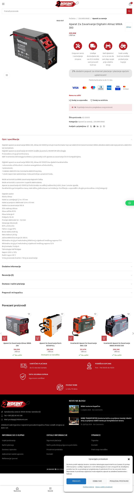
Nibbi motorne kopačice (90, 406)
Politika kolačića (88, 487)
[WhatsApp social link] (100, 127)
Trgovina (94, 440)
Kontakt (50, 454)
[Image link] (15, 403)
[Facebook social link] (87, 127)
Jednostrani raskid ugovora (12, 454)
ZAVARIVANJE (84, 18)
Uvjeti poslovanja (8, 440)
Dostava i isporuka (9, 449)
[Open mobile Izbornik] (3, 4)
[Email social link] (94, 127)
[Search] (67, 11)
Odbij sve (97, 481)
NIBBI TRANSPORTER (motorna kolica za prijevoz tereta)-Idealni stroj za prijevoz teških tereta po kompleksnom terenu (106, 419)
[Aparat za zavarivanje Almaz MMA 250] (17, 325)
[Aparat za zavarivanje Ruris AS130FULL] (50, 325)
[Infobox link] (34, 366)
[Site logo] (67, 3)
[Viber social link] (104, 127)
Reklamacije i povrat (10, 458)
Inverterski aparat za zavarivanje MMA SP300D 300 (117, 344)
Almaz (128, 27)
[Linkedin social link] (97, 127)
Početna (72, 18)
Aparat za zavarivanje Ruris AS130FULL (50, 344)
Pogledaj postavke (119, 481)
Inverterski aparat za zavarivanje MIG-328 (83, 344)
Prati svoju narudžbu (99, 449)
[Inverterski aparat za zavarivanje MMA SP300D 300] (117, 325)
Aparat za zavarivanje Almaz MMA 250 (17, 344)
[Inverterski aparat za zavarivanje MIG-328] (83, 325)
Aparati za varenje (99, 18)
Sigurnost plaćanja (54, 440)
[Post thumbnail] (74, 409)
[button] (128, 459)
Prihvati (76, 481)
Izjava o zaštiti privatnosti (103, 487)
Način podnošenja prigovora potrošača (62, 445)
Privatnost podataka (55, 449)
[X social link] (91, 127)
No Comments (97, 410)
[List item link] (33, 415)
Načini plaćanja (8, 445)
